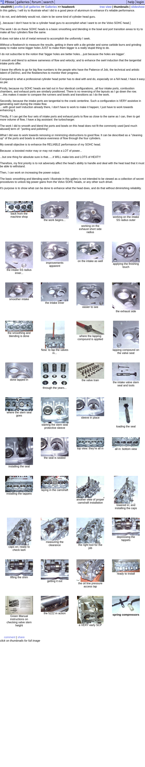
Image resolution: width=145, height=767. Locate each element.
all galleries (32, 6)
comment (9, 637)
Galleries (51, 6)
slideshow (137, 6)
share (21, 637)
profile (18, 6)
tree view (105, 6)
